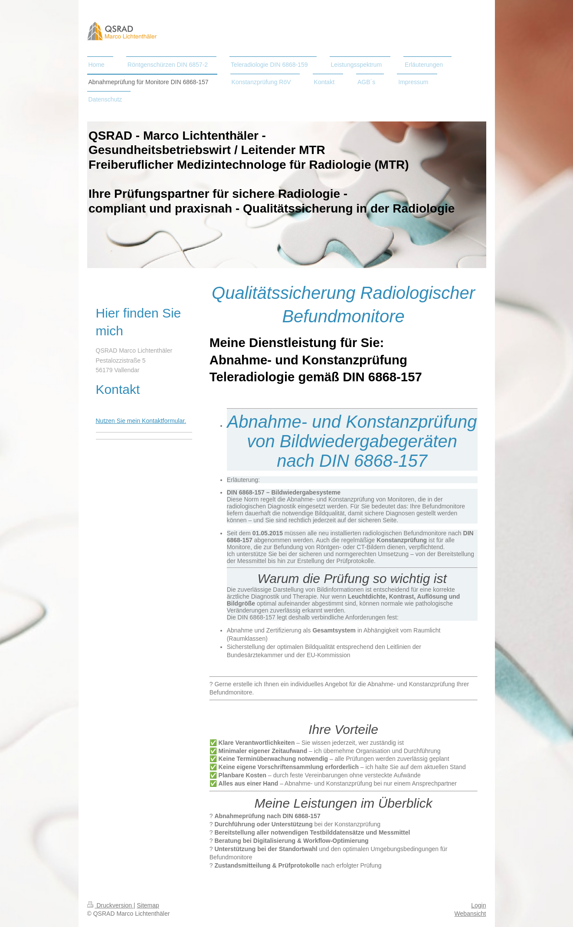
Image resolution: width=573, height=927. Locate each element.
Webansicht (470, 913)
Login (478, 905)
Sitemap (148, 905)
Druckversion (110, 905)
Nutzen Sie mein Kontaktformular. (141, 420)
